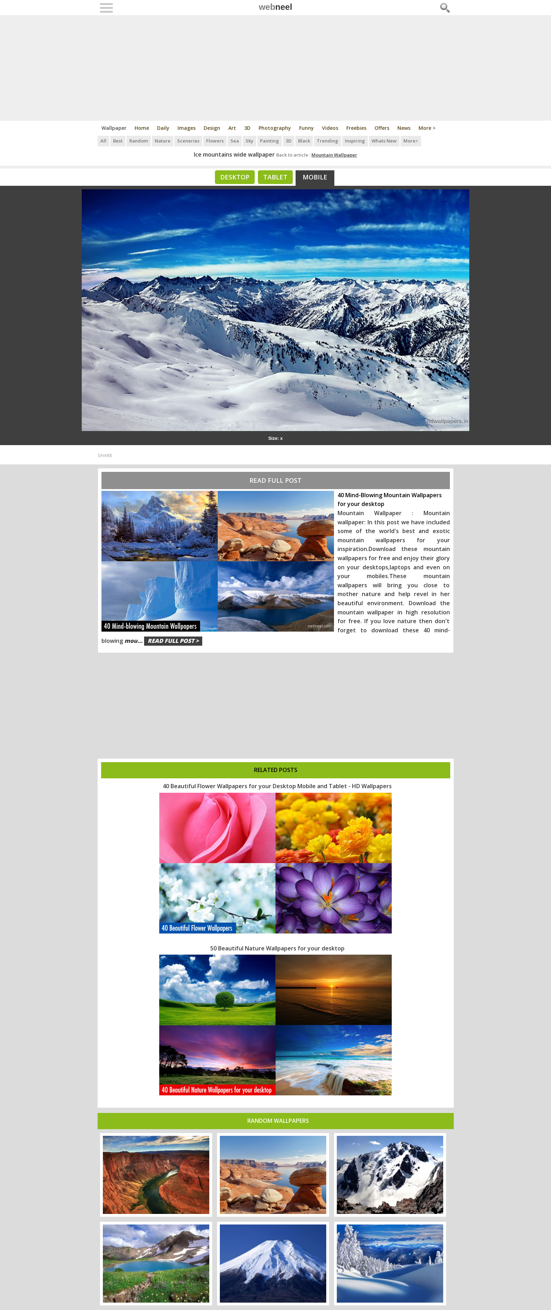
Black (304, 141)
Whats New (384, 141)
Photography (275, 128)
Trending (327, 141)
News (403, 128)
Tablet (275, 177)
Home (142, 128)
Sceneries (188, 141)
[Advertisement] (276, 68)
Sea (234, 141)
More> (410, 141)
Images (187, 128)
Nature (163, 141)
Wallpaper (113, 128)
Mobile (315, 177)
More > (427, 128)
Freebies (356, 128)
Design (212, 128)
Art (232, 128)
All (103, 141)
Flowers (215, 141)
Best (118, 141)
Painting (269, 141)
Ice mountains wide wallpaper (234, 154)
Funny (306, 128)
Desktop (234, 177)
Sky (249, 141)
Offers (381, 128)
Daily (163, 128)
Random (138, 141)
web (275, 7)
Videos (330, 128)
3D (247, 128)
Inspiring (355, 141)
